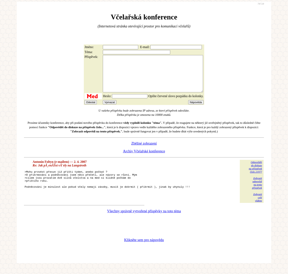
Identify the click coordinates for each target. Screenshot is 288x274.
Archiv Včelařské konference (144, 158)
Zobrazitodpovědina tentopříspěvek (257, 190)
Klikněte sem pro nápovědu (144, 247)
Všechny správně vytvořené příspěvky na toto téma (144, 218)
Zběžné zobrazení (144, 151)
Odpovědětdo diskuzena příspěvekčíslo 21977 (255, 174)
